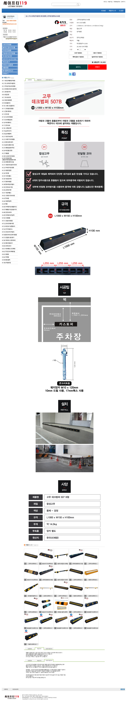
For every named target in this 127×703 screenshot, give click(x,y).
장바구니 (123, 1)
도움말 (121, 11)
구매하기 (97, 67)
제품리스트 (112, 11)
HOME (103, 11)
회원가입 (110, 1)
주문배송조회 (117, 1)
